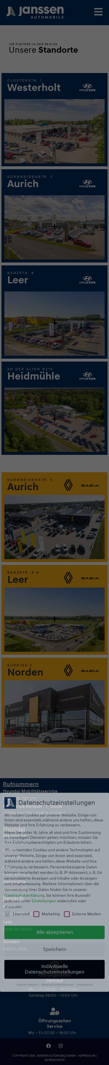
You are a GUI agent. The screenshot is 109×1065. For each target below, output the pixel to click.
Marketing (46, 791)
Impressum (85, 862)
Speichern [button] (54, 827)
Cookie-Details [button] (27, 862)
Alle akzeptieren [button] (54, 810)
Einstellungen (44, 778)
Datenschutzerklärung (24, 773)
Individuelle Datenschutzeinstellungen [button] (54, 847)
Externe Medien (82, 791)
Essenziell (17, 791)
